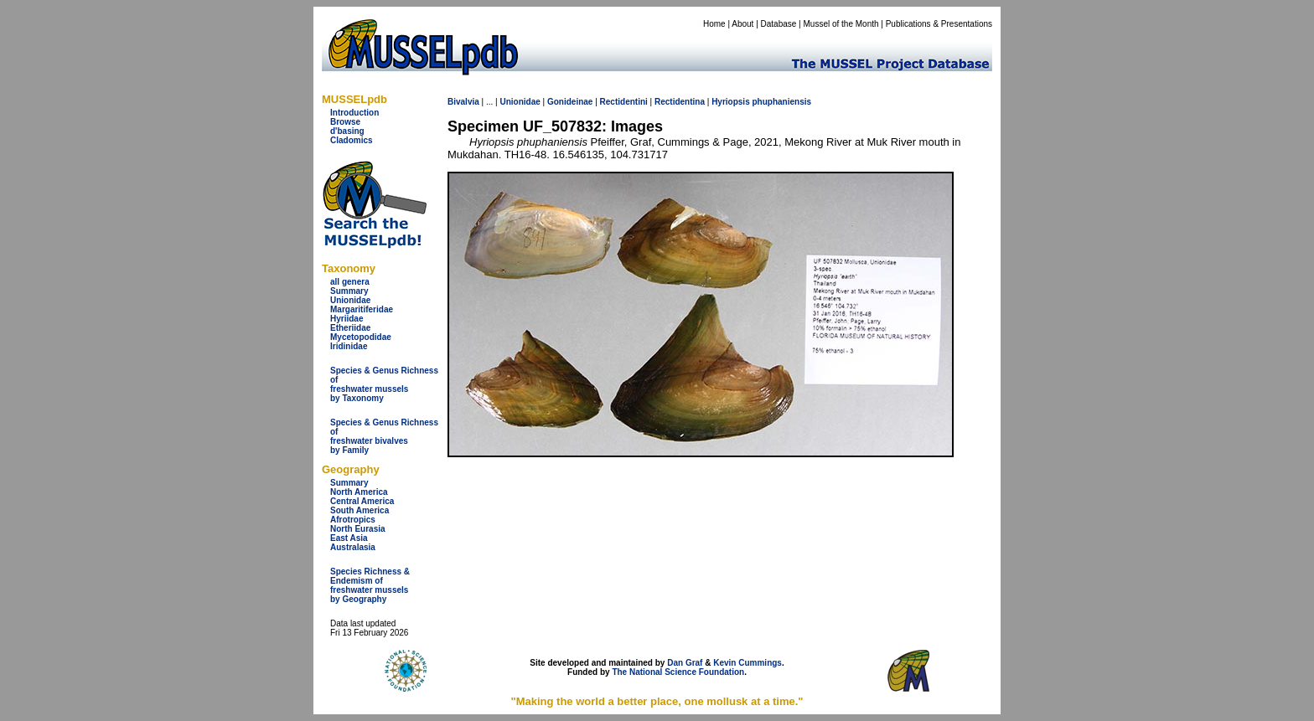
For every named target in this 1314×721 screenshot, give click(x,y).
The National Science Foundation (678, 672)
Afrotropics (352, 519)
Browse (345, 121)
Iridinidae (348, 346)
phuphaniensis (782, 101)
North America (359, 492)
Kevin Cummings (747, 662)
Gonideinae (569, 101)
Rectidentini (624, 101)
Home (714, 23)
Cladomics (351, 140)
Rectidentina (679, 101)
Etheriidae (350, 327)
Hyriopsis (730, 101)
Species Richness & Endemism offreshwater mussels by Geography (370, 585)
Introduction (354, 112)
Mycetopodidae (360, 337)
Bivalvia (463, 101)
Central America (362, 501)
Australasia (352, 547)
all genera (350, 281)
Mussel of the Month (841, 23)
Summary (349, 291)
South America (359, 510)
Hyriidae (346, 318)
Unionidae (350, 300)
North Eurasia (357, 528)
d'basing (347, 131)
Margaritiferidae (361, 309)
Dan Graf (684, 662)
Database (779, 23)
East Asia (349, 538)
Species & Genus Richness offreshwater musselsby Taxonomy (384, 384)
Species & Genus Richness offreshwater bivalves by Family (384, 436)
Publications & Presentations (939, 23)
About (742, 23)
